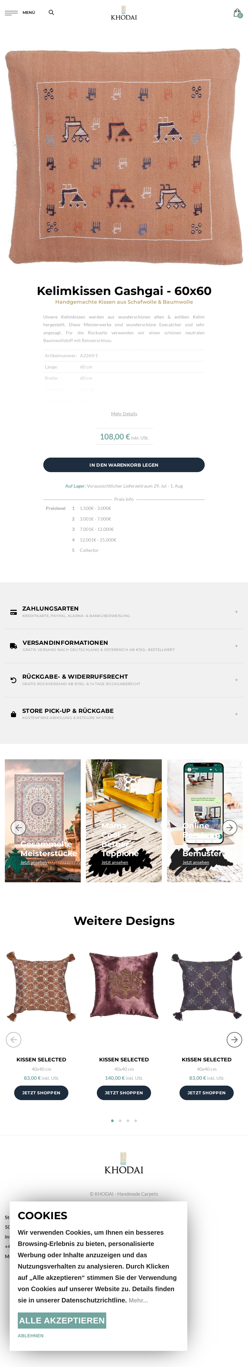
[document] (98, 1276)
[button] (124, 611)
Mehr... (139, 1300)
